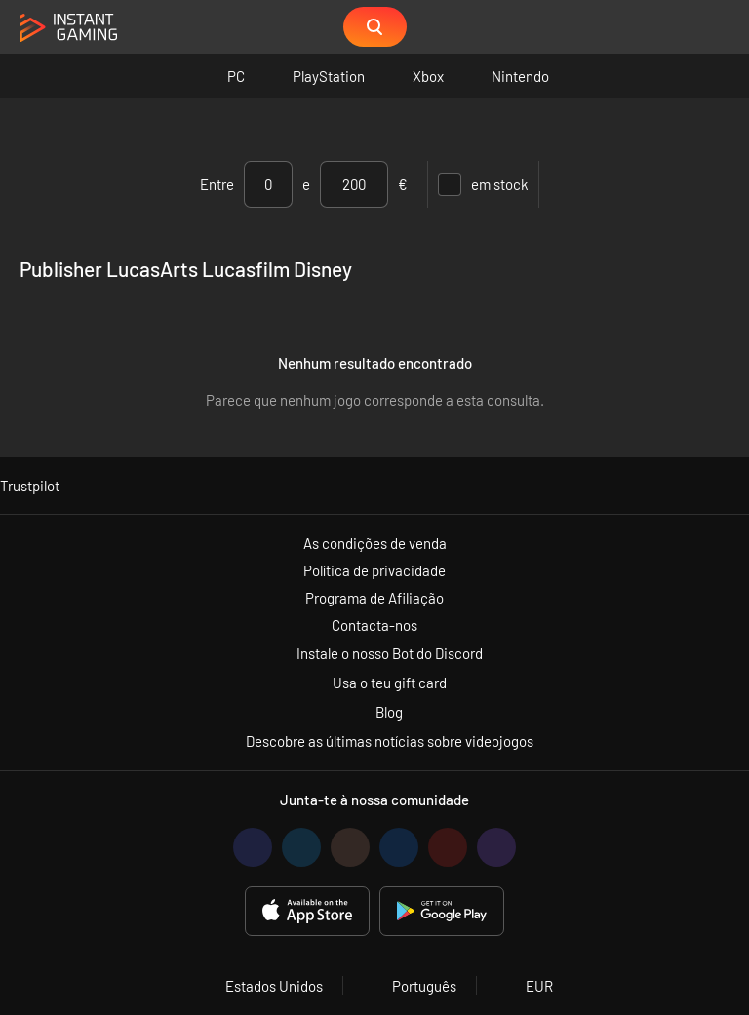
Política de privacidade (374, 570)
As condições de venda (375, 543)
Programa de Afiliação (374, 597)
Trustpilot (29, 485)
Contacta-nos (374, 625)
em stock (483, 184)
